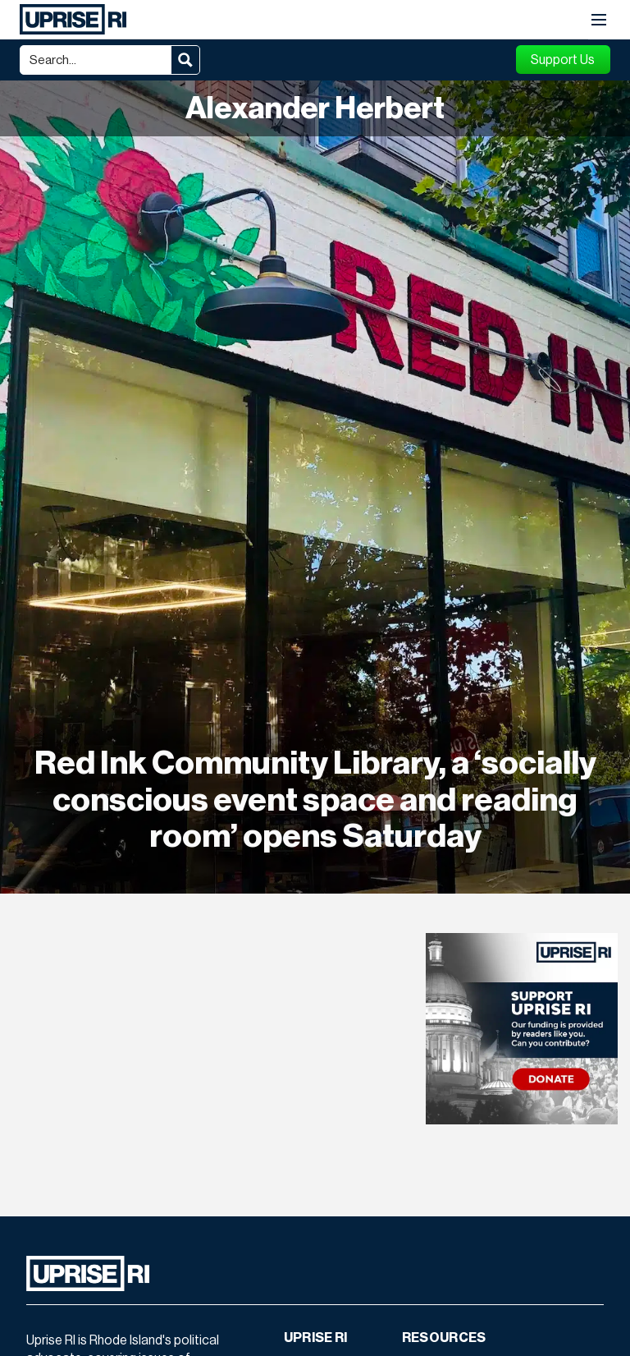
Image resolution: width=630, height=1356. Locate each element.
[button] (599, 20)
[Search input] (97, 60)
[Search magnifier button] (185, 60)
